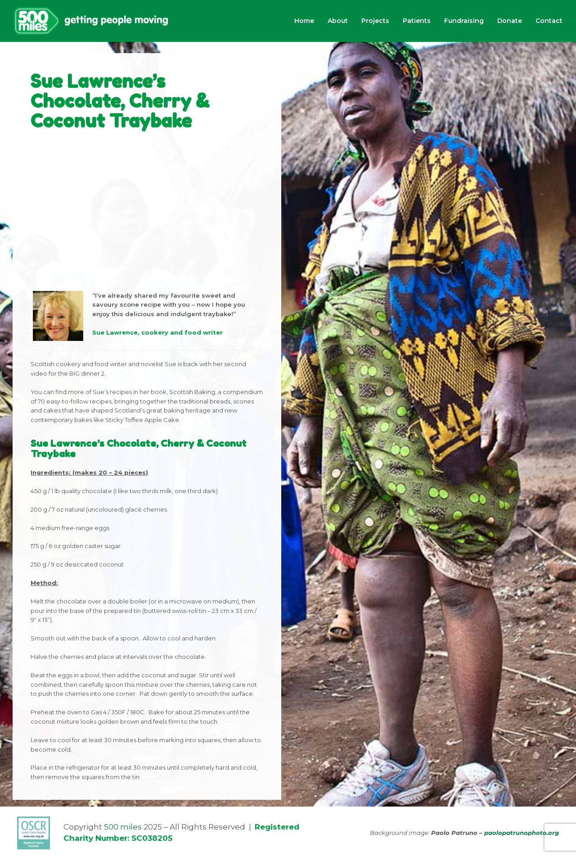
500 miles (123, 826)
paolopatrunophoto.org (521, 832)
